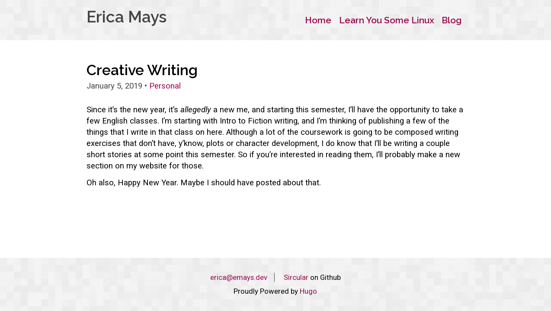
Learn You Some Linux (386, 20)
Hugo (308, 291)
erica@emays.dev (238, 277)
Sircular (296, 277)
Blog (451, 20)
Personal (165, 86)
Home (318, 20)
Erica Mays (126, 16)
